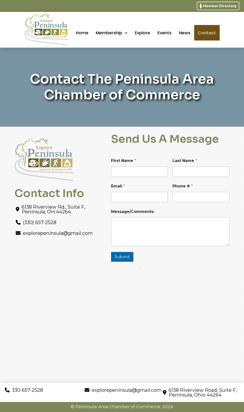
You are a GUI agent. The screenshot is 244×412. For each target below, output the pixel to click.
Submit (122, 256)
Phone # (183, 186)
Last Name (185, 160)
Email (118, 186)
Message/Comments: (132, 211)
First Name (123, 160)
